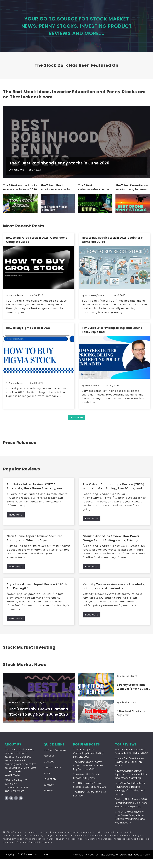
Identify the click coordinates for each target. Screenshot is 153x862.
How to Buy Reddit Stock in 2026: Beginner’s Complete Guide (112, 243)
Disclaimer (126, 857)
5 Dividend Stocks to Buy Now (131, 716)
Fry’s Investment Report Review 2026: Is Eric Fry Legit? (37, 589)
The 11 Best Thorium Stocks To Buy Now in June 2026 (55, 191)
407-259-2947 (14, 794)
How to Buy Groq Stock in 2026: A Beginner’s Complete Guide (36, 243)
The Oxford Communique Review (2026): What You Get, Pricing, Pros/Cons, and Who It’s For (114, 489)
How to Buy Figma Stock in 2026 (28, 331)
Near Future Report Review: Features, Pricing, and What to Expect (35, 541)
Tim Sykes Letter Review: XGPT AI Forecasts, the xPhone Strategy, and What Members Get (35, 489)
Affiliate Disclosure (107, 857)
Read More (15, 517)
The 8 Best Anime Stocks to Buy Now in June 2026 (20, 191)
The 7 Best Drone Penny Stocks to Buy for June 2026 (131, 191)
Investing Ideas (52, 770)
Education (50, 782)
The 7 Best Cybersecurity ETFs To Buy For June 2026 (93, 191)
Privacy (90, 857)
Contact (49, 764)
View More (76, 420)
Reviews (48, 793)
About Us (49, 759)
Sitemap (78, 857)
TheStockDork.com (55, 753)
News (47, 776)
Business (49, 787)
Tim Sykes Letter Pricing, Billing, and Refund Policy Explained (112, 333)
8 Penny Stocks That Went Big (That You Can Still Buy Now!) (131, 690)
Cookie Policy (142, 857)
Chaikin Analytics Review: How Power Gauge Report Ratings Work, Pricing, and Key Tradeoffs (114, 541)
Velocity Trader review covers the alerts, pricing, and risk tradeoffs (114, 589)
